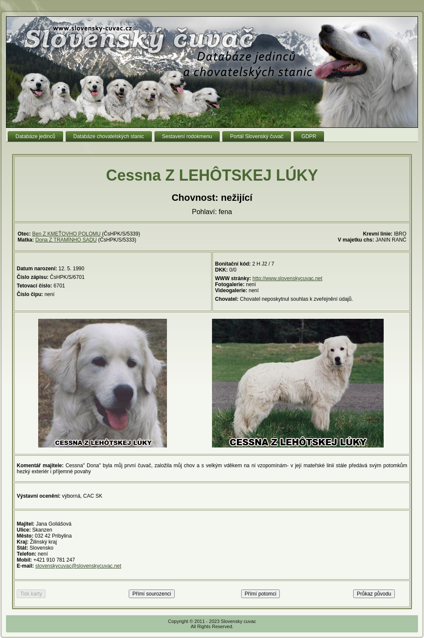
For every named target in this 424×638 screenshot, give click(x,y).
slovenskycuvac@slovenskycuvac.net (78, 566)
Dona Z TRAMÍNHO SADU (66, 240)
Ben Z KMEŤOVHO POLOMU (66, 234)
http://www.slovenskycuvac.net (287, 278)
